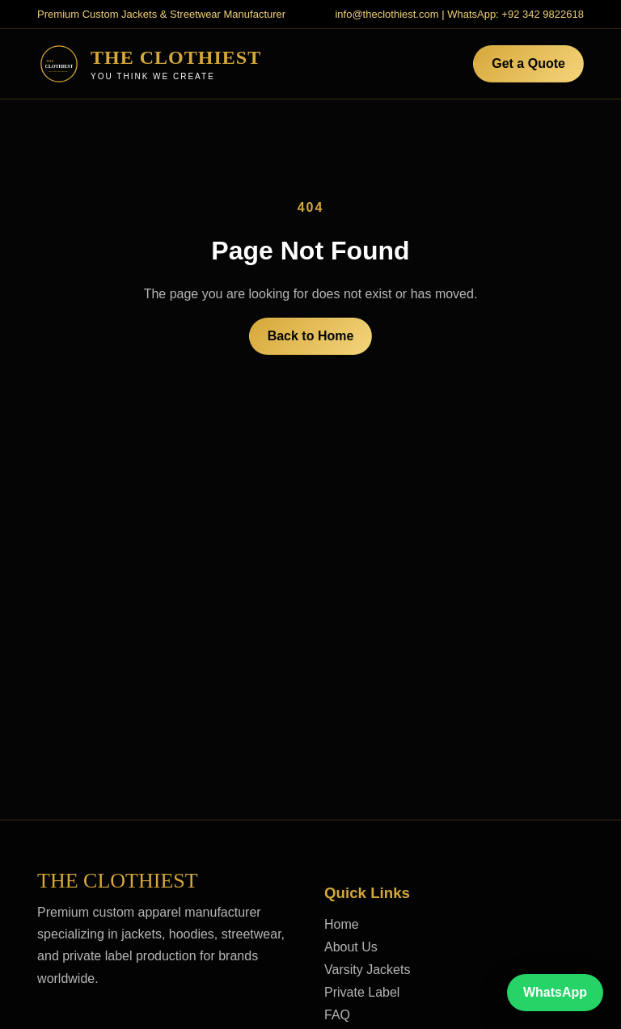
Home (341, 924)
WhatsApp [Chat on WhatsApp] (555, 992)
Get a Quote (528, 63)
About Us (351, 947)
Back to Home (311, 336)
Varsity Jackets (367, 969)
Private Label (361, 992)
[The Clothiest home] (149, 64)
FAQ (337, 1015)
